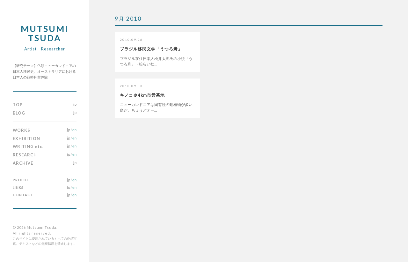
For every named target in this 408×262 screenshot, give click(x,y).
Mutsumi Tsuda (45, 37)
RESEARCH (25, 154)
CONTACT (23, 195)
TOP (18, 104)
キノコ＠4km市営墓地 (142, 95)
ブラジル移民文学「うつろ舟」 (151, 48)
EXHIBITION (26, 138)
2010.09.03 (131, 86)
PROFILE (21, 180)
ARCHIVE (23, 163)
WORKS (21, 130)
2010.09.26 (131, 39)
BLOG (19, 113)
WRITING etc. (28, 146)
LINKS (18, 187)
